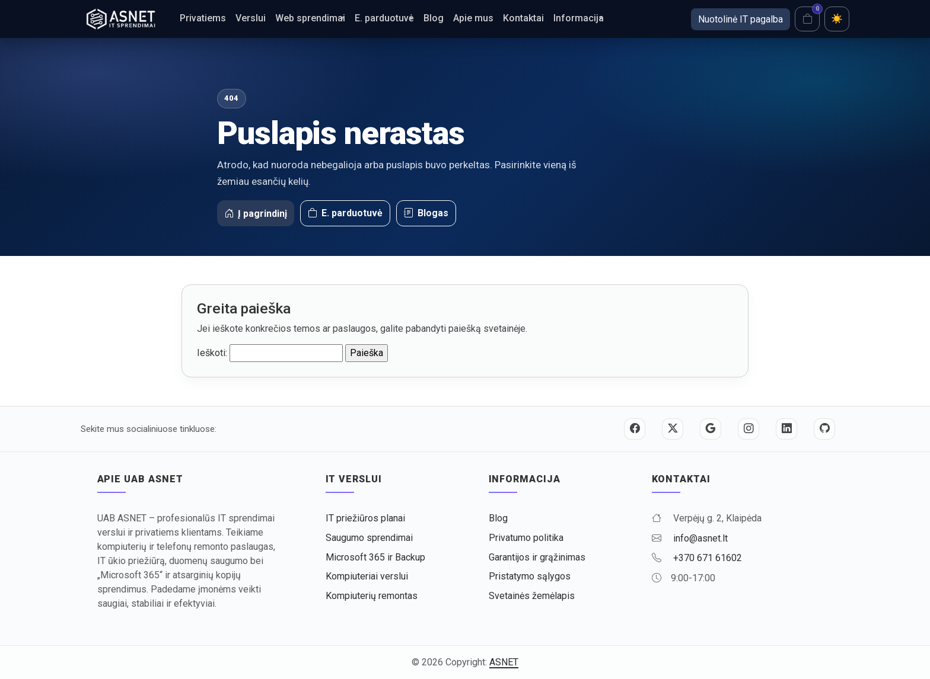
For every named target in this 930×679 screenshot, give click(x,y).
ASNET (503, 662)
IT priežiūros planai (365, 518)
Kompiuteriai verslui (367, 576)
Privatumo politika (526, 537)
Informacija (578, 18)
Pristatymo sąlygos (530, 576)
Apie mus (473, 18)
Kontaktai (523, 18)
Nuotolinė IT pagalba (740, 19)
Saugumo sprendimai (369, 537)
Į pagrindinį (255, 214)
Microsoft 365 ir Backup (375, 557)
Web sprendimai (310, 18)
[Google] (710, 429)
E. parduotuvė (384, 18)
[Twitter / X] (672, 429)
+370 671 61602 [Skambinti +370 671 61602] (707, 557)
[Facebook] (634, 429)
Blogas (426, 213)
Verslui (250, 18)
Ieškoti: (212, 352)
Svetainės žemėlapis (532, 595)
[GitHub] (824, 429)
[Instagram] (748, 429)
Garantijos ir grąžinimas (537, 557)
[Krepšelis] (807, 19)
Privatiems (203, 18)
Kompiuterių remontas (372, 595)
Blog (433, 18)
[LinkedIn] (786, 429)
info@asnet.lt (700, 538)
